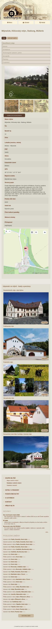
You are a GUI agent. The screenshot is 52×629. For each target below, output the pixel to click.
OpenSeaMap (43, 273)
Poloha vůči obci (10, 199)
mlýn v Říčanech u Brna (23, 596)
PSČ (6, 149)
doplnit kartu (12, 38)
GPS (6, 169)
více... (47, 532)
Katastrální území (10, 162)
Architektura (6, 49)
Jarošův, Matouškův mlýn (23, 591)
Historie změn (26, 615)
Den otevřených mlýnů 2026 (11, 515)
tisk (4, 38)
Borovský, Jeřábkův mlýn (18, 566)
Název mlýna (9, 119)
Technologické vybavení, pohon (12, 53)
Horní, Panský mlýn (21, 609)
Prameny (5, 59)
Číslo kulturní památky (12, 212)
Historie (5, 46)
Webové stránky (10, 217)
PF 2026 (5, 520)
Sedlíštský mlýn (17, 601)
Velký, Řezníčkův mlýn (22, 586)
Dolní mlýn (14, 554)
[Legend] (44, 232)
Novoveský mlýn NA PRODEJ (12, 526)
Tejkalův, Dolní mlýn (22, 604)
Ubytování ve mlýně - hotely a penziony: (17, 286)
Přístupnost (8, 222)
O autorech (6, 62)
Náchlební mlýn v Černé (18, 574)
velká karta (44, 322)
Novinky (7, 511)
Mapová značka (10, 176)
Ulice (6, 137)
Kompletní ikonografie (14, 115)
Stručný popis (9, 182)
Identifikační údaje (9, 43)
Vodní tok (8, 205)
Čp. (6, 126)
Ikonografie (6, 56)
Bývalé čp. (8, 131)
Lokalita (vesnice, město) (13, 142)
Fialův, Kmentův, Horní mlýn (19, 539)
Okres (7, 156)
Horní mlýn (19, 556)
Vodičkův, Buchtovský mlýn (24, 549)
